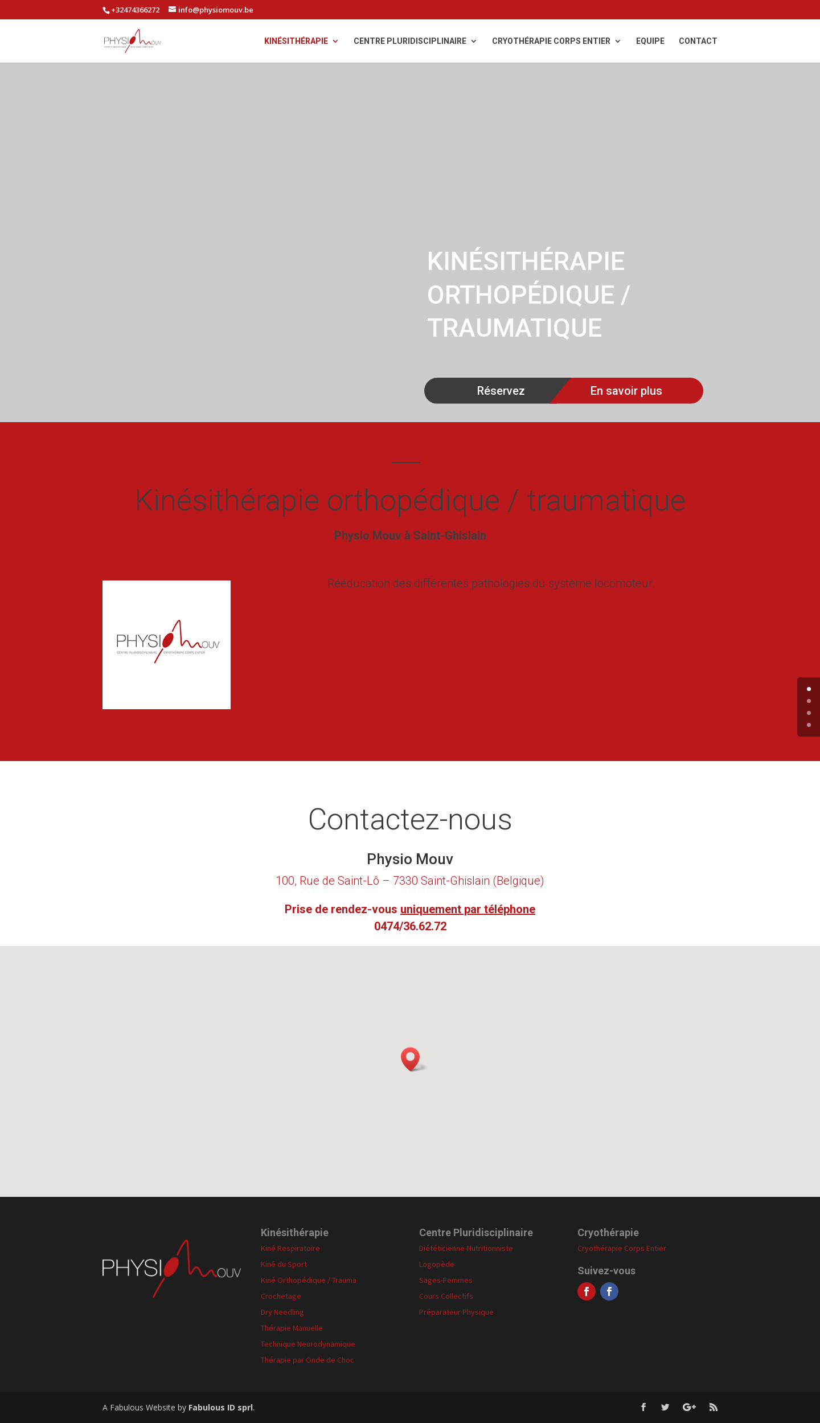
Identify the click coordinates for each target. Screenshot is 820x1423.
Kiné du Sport (284, 1264)
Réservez (501, 391)
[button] (414, 1059)
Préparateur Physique (456, 1312)
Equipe (650, 41)
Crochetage (281, 1296)
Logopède (436, 1264)
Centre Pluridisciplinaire (410, 41)
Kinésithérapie (296, 41)
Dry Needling (282, 1312)
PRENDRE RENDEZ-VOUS (410, 731)
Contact (698, 41)
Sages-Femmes (446, 1280)
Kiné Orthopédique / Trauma (308, 1280)
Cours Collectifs (446, 1296)
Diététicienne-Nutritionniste (466, 1248)
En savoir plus (626, 391)
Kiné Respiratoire (290, 1248)
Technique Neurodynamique (308, 1344)
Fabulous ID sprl (220, 1407)
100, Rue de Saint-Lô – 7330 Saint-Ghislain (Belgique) (410, 881)
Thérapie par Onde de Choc (307, 1360)
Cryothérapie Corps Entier (551, 41)
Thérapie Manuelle (292, 1328)
